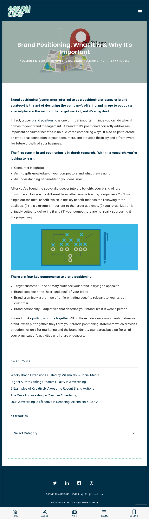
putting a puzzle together (50, 318)
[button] (140, 11)
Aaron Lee (122, 60)
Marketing (97, 60)
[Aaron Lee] (19, 11)
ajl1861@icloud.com (92, 494)
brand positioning (44, 120)
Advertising (64, 60)
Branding (81, 60)
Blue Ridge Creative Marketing (84, 502)
